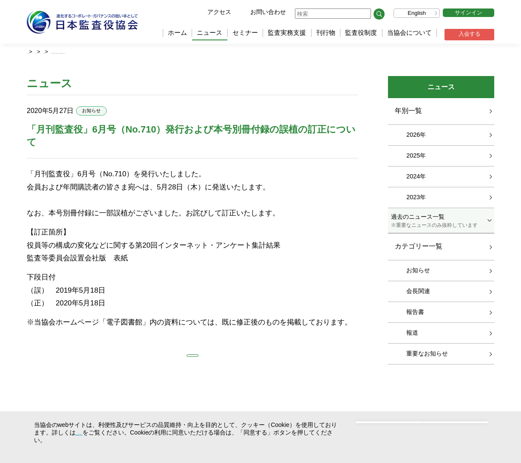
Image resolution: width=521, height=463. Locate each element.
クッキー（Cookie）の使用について (124, 432)
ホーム (177, 32)
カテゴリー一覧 (418, 247)
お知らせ (104, 52)
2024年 (416, 177)
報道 (412, 333)
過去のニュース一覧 (441, 222)
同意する (428, 432)
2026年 (416, 136)
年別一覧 (408, 112)
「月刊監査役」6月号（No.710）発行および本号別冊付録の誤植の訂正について (223, 52)
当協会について (409, 32)
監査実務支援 (287, 32)
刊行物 (325, 32)
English (417, 13)
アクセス (219, 11)
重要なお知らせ (427, 354)
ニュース (209, 32)
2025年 (416, 156)
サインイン (468, 12)
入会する (470, 34)
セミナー (245, 32)
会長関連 (418, 292)
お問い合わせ (268, 11)
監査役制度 (361, 32)
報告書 (415, 313)
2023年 (416, 198)
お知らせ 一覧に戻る (192, 362)
